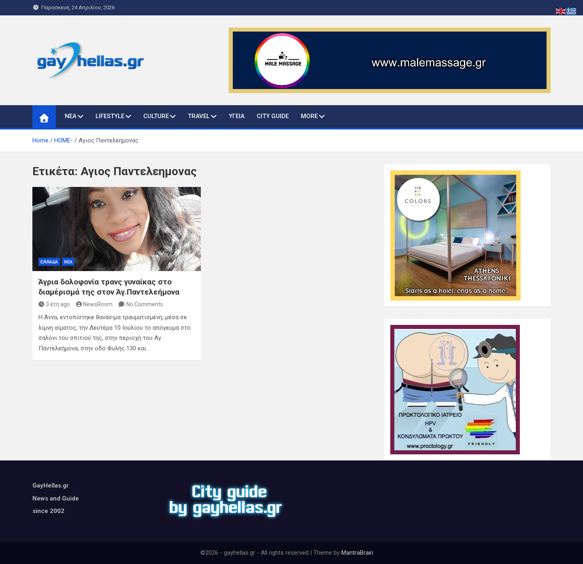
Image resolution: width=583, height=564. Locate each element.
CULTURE (156, 116)
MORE (309, 116)
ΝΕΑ (71, 116)
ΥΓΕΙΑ (237, 116)
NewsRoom (94, 304)
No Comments (144, 304)
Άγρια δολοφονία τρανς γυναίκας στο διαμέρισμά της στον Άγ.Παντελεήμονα (108, 287)
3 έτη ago (54, 304)
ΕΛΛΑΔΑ (49, 262)
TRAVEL (199, 116)
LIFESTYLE (110, 116)
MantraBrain (357, 552)
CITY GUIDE (273, 116)
